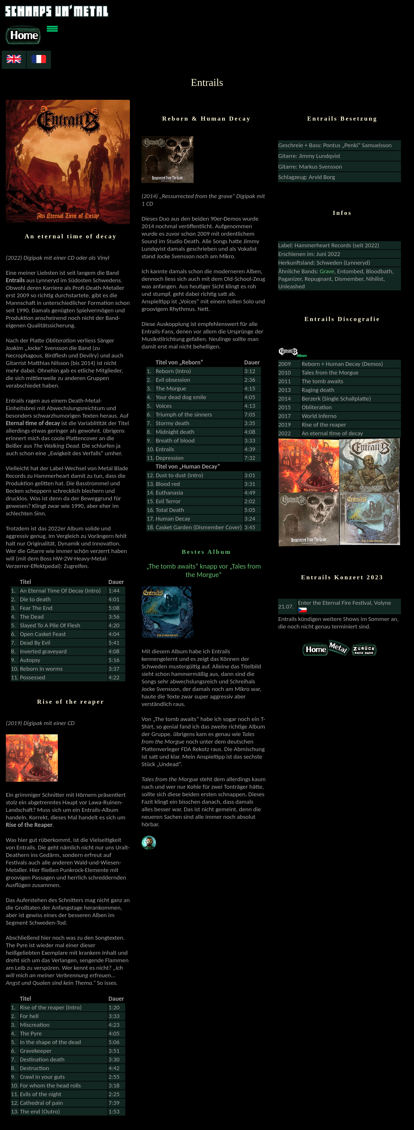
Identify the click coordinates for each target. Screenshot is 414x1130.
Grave (327, 254)
